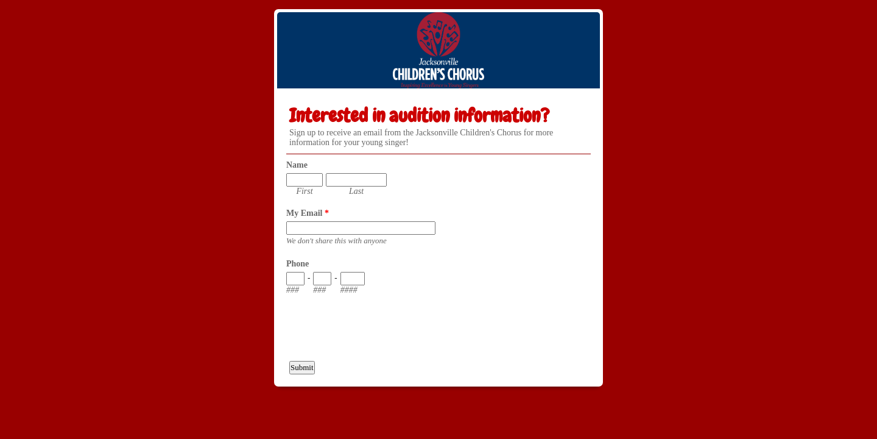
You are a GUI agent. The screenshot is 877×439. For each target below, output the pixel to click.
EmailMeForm (438, 50)
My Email (307, 213)
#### (348, 289)
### (292, 289)
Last (356, 191)
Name (297, 165)
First (304, 191)
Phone (297, 263)
